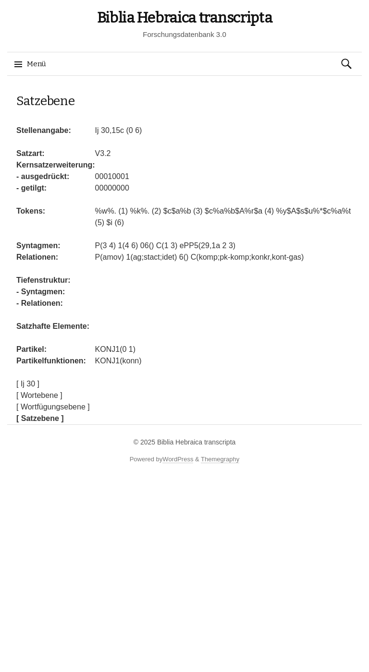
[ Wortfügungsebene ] (53, 407)
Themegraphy (220, 459)
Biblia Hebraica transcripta (184, 17)
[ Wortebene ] (39, 395)
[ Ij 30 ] (27, 384)
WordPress (177, 459)
